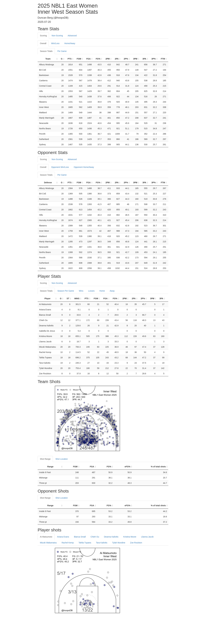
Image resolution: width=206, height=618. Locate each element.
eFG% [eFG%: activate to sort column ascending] (127, 466)
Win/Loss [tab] (55, 43)
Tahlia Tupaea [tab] (85, 543)
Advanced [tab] (72, 35)
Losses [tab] (91, 291)
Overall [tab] (43, 43)
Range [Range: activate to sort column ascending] (50, 466)
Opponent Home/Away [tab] (84, 167)
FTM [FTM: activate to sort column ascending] (163, 59)
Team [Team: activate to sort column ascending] (48, 59)
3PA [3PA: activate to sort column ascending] (144, 59)
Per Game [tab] (62, 51)
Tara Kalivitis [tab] (101, 543)
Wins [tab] (81, 291)
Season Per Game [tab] (65, 291)
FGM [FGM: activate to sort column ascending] (79, 59)
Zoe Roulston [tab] (136, 543)
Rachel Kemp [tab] (68, 543)
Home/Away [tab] (69, 43)
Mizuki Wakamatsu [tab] (48, 543)
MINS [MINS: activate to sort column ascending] (76, 298)
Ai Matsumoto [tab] (46, 537)
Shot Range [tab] (45, 459)
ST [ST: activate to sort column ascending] (68, 298)
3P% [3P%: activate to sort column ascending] (153, 59)
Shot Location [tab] (61, 459)
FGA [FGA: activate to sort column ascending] (88, 59)
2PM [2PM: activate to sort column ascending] (107, 59)
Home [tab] (102, 291)
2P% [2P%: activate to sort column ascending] (126, 59)
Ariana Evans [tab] (63, 537)
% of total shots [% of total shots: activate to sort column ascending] (158, 466)
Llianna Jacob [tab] (147, 537)
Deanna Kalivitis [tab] (111, 537)
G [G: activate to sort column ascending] (61, 59)
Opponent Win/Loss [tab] (60, 167)
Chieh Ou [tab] (95, 537)
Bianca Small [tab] (80, 537)
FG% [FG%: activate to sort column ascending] (98, 59)
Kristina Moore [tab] (129, 537)
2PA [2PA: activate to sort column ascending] (117, 59)
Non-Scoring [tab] (57, 35)
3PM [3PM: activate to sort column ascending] (135, 59)
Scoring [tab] (43, 35)
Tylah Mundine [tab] (118, 543)
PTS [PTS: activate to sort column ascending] (70, 59)
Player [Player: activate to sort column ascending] (47, 298)
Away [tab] (112, 291)
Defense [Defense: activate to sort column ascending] (48, 182)
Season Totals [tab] (46, 51)
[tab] (81, 34)
